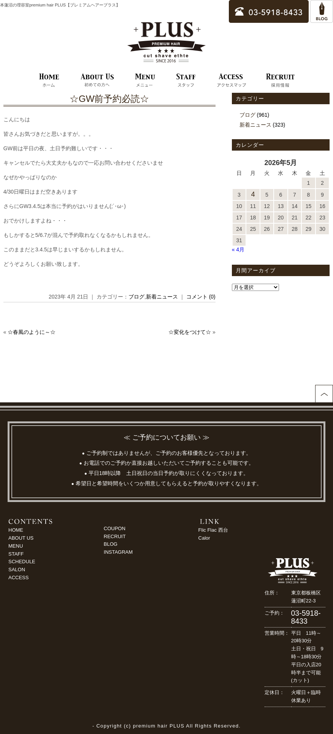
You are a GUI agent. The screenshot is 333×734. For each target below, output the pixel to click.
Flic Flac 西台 (213, 530)
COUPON (114, 528)
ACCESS (18, 577)
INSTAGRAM (118, 552)
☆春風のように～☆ (32, 332)
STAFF (16, 554)
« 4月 (238, 249)
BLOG (110, 544)
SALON (16, 569)
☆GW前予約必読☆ (109, 99)
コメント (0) (201, 297)
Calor (204, 538)
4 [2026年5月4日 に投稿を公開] (253, 194)
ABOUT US (20, 538)
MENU (15, 546)
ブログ (136, 297)
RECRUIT (115, 536)
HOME (15, 530)
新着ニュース (162, 297)
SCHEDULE (21, 561)
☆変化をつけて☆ (189, 332)
